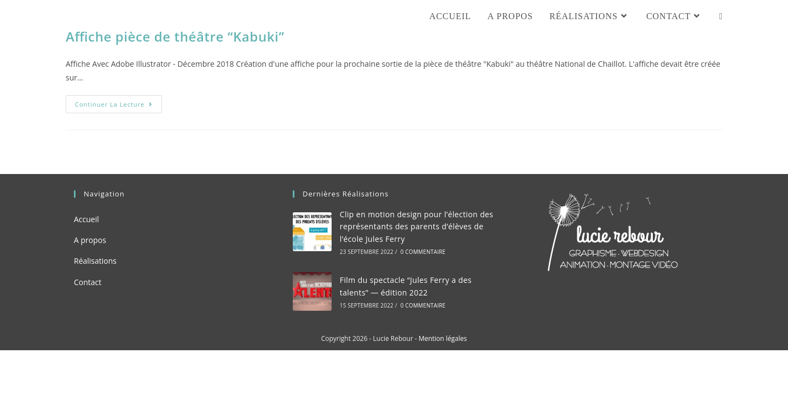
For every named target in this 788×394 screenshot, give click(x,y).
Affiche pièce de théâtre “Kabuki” (175, 36)
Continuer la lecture (118, 106)
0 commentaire (423, 252)
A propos (90, 240)
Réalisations (95, 261)
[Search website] (721, 16)
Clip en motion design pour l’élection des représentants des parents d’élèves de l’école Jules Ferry (417, 226)
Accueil (86, 219)
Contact (87, 282)
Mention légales (443, 338)
